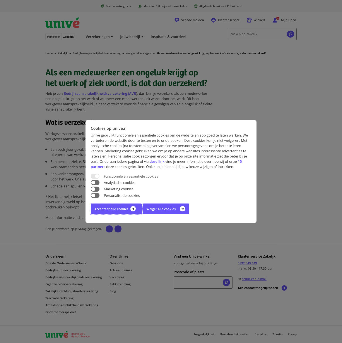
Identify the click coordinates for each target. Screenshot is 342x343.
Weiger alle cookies (161, 209)
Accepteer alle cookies (111, 209)
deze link (157, 161)
